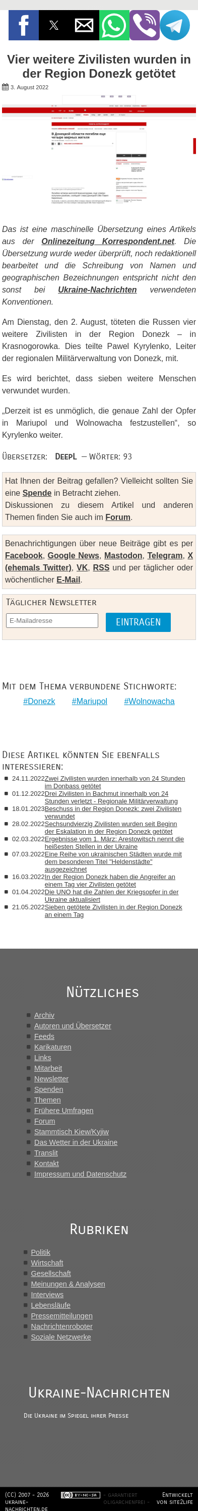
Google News (73, 555)
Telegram (165, 555)
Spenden (48, 1089)
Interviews (47, 1295)
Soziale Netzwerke (61, 1337)
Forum (117, 517)
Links (42, 1058)
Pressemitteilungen (62, 1316)
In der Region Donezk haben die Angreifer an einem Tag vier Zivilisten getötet (110, 880)
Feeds (44, 1036)
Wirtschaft (47, 1263)
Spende (37, 493)
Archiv (44, 1015)
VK (82, 567)
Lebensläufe (51, 1305)
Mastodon (123, 555)
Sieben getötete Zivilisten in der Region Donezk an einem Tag (113, 910)
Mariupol (92, 701)
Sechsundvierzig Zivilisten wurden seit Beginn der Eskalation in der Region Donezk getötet (111, 827)
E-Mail (68, 579)
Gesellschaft (51, 1273)
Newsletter (51, 1079)
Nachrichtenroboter (62, 1326)
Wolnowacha (151, 701)
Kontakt (46, 1163)
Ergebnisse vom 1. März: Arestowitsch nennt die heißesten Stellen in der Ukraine (114, 842)
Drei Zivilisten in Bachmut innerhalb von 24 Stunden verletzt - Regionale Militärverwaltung (111, 797)
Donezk (41, 701)
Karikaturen (53, 1047)
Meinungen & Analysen (68, 1284)
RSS (101, 567)
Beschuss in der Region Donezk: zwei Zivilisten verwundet (113, 812)
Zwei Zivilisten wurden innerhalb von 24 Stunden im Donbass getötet (115, 782)
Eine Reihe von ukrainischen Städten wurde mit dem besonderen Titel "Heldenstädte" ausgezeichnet (113, 861)
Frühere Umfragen (64, 1111)
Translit (46, 1153)
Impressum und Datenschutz (80, 1174)
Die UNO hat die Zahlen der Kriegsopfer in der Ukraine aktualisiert (112, 895)
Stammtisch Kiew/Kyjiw (71, 1132)
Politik (40, 1252)
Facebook (24, 555)
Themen (47, 1100)
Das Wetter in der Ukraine (75, 1142)
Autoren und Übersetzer (72, 1026)
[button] (24, 25)
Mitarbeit (48, 1068)
